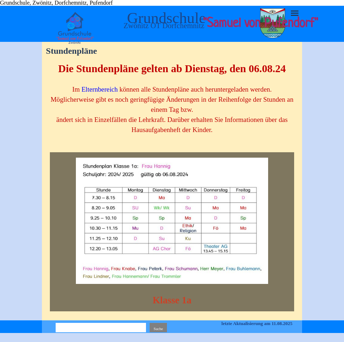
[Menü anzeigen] (294, 13)
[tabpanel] (172, 102)
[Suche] (101, 329)
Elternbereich (99, 89)
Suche (158, 329)
